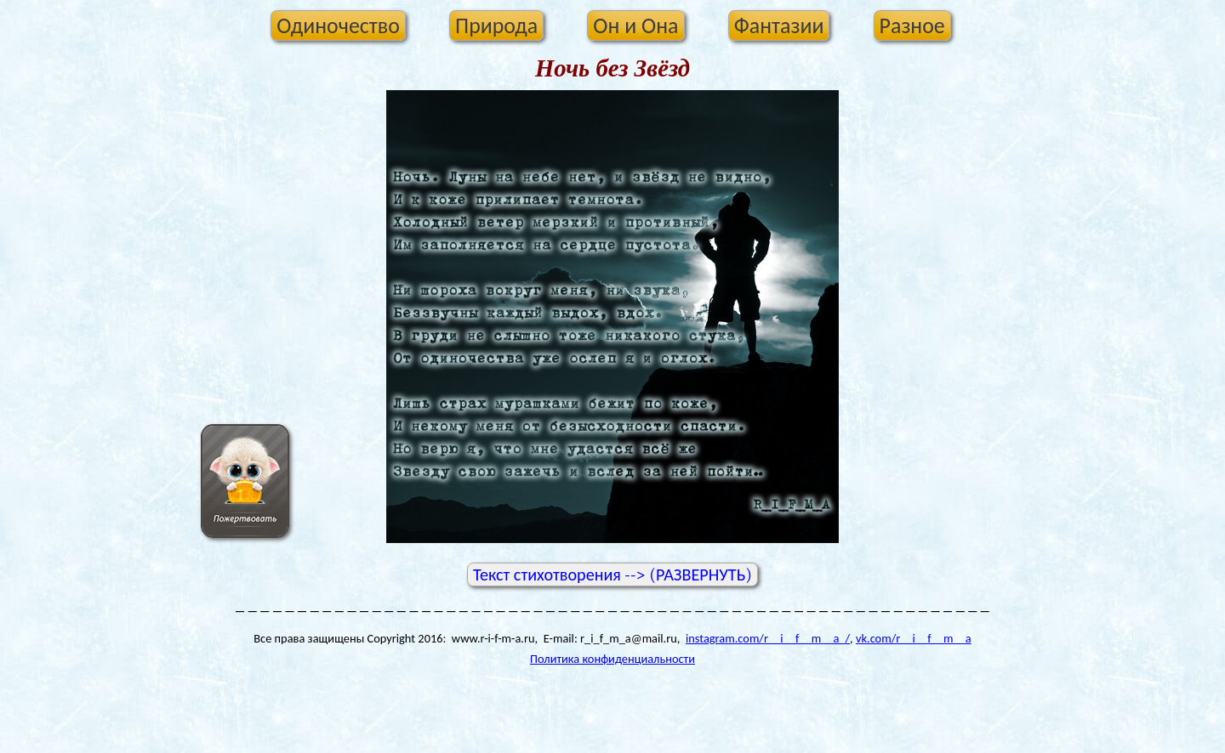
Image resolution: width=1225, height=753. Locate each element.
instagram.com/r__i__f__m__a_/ (768, 638)
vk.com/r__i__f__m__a (913, 638)
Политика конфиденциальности (612, 658)
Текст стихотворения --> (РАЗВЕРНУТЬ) (612, 575)
